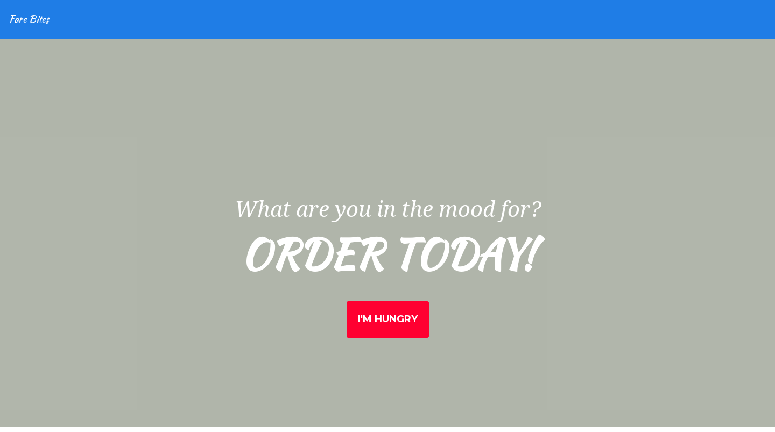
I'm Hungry (388, 319)
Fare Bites (29, 19)
